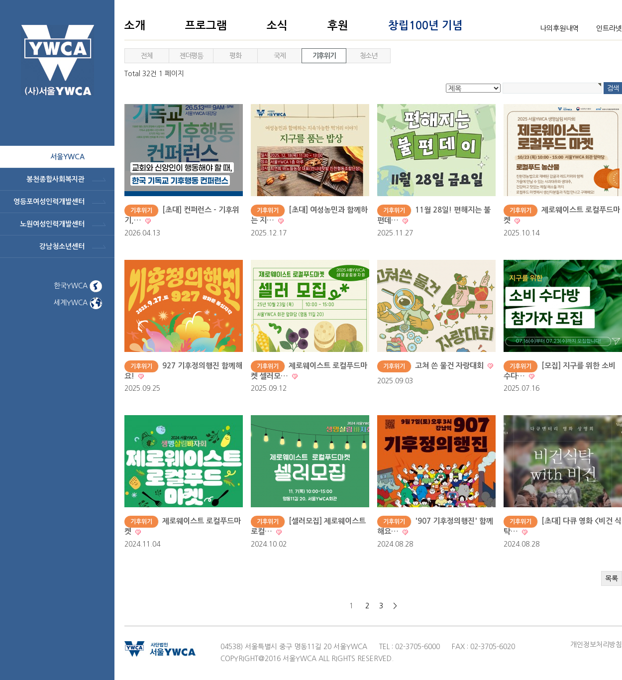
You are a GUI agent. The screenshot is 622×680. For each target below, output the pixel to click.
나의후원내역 (559, 28)
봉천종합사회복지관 (55, 179)
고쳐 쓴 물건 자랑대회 (450, 365)
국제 (279, 55)
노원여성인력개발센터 (52, 224)
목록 (611, 578)
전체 (146, 55)
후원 (337, 25)
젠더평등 (191, 55)
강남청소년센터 (62, 246)
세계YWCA (78, 302)
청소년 (368, 55)
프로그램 (206, 25)
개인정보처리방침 (596, 644)
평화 (235, 55)
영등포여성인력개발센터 (49, 201)
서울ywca (67, 156)
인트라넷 (609, 28)
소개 (134, 25)
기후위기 (323, 55)
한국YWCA (78, 285)
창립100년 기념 (425, 25)
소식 (277, 25)
